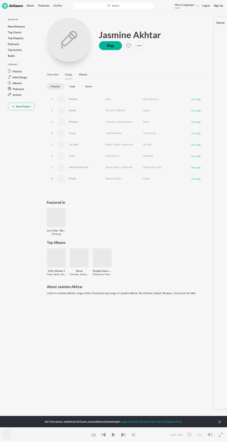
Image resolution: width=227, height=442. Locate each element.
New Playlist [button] (21, 106)
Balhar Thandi (113, 144)
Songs (68, 74)
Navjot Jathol (113, 167)
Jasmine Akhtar (130, 34)
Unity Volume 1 (151, 99)
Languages (185, 4)
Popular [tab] (55, 86)
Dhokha (73, 99)
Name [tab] (88, 86)
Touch (72, 133)
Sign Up (218, 5)
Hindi (177, 8)
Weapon (73, 121)
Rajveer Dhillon (113, 178)
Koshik (136, 121)
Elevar (146, 121)
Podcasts (43, 5)
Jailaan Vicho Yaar (79, 167)
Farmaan (110, 121)
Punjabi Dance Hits (102, 270)
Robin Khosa (112, 155)
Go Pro (57, 5)
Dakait (72, 110)
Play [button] (110, 45)
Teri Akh (73, 144)
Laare (72, 155)
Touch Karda (149, 133)
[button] (185, 6)
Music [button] (30, 5)
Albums (83, 74)
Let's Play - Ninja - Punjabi (56, 230)
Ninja (108, 99)
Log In (206, 5)
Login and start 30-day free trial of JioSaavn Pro (151, 421)
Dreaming (148, 155)
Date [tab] (72, 86)
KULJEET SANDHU (115, 110)
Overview (52, 74)
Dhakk (72, 178)
